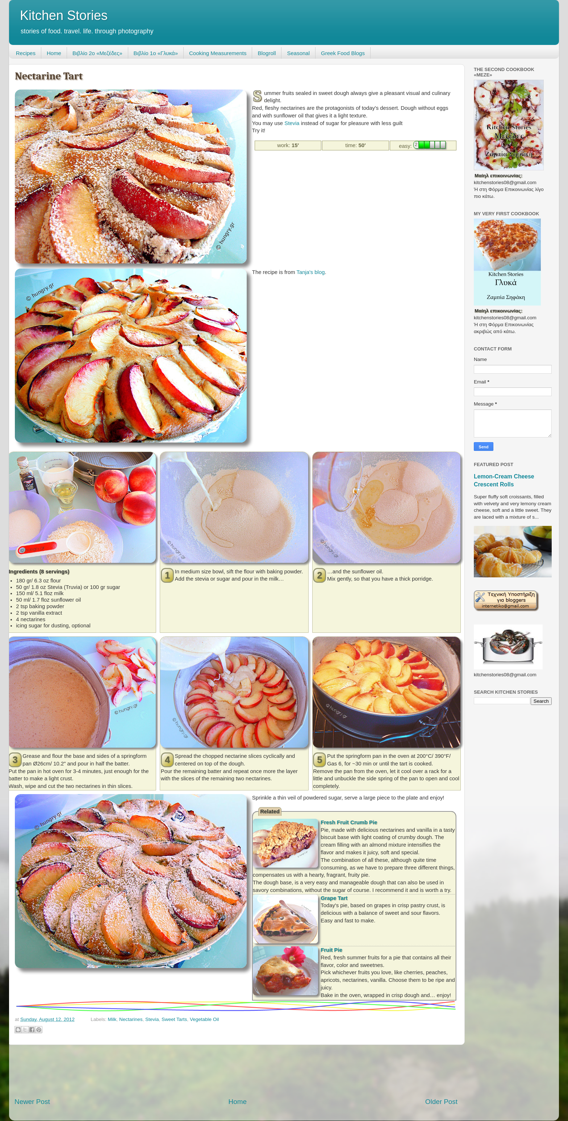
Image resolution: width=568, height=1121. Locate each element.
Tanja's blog (311, 272)
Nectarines (131, 1019)
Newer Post (32, 1101)
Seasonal (298, 53)
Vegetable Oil (204, 1019)
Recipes (26, 53)
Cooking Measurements (217, 53)
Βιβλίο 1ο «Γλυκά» (156, 53)
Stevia (291, 123)
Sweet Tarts (174, 1019)
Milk (112, 1019)
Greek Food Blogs (343, 53)
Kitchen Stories (64, 15)
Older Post (441, 1101)
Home (54, 53)
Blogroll (267, 53)
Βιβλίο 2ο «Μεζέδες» (97, 53)
